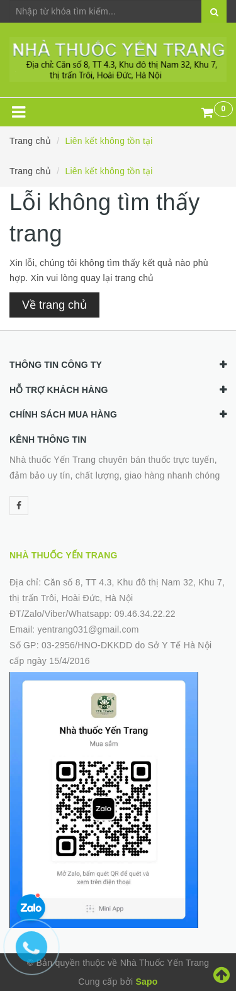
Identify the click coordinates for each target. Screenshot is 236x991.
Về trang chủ (54, 305)
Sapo (146, 982)
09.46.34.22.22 (145, 614)
